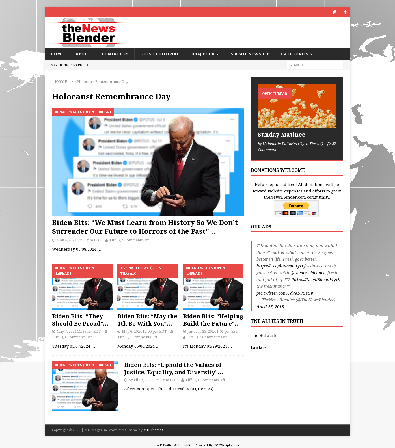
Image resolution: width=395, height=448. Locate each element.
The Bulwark (263, 335)
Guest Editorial (160, 54)
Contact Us (115, 54)
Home (57, 54)
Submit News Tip (249, 54)
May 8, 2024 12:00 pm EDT (79, 240)
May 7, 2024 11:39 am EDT (79, 331)
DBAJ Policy (205, 54)
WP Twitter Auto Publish (175, 445)
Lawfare (259, 347)
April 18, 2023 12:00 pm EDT (153, 380)
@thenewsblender (307, 272)
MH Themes (153, 430)
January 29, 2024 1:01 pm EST (212, 331)
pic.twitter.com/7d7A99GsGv (284, 293)
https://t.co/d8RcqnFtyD (279, 266)
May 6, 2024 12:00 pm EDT (144, 331)
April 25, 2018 (270, 306)
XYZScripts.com (227, 445)
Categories (294, 54)
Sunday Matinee (281, 134)
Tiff (112, 240)
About (82, 54)
